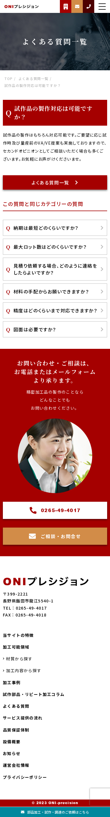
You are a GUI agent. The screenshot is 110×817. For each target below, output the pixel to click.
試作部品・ (34, 694)
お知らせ (12, 753)
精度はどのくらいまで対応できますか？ (58, 310)
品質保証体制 (16, 730)
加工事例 (12, 682)
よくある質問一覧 (55, 182)
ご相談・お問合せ (55, 536)
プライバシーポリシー (25, 777)
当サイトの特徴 (18, 635)
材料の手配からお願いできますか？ (58, 291)
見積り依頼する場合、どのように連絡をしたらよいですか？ (58, 269)
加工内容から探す (22, 671)
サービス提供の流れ (23, 718)
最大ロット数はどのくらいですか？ (58, 246)
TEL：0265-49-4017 (25, 608)
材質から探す (18, 659)
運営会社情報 (16, 765)
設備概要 (12, 741)
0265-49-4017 (55, 510)
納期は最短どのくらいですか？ (58, 227)
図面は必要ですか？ (58, 329)
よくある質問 (16, 706)
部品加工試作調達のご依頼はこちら (55, 812)
